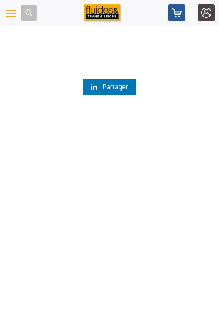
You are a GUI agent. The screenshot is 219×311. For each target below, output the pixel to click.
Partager (109, 87)
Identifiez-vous (206, 12)
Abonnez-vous (176, 12)
